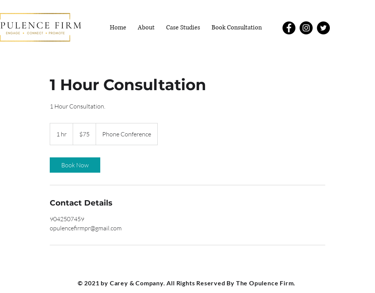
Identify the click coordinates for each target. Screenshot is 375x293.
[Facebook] (288, 27)
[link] (75, 165)
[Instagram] (306, 27)
